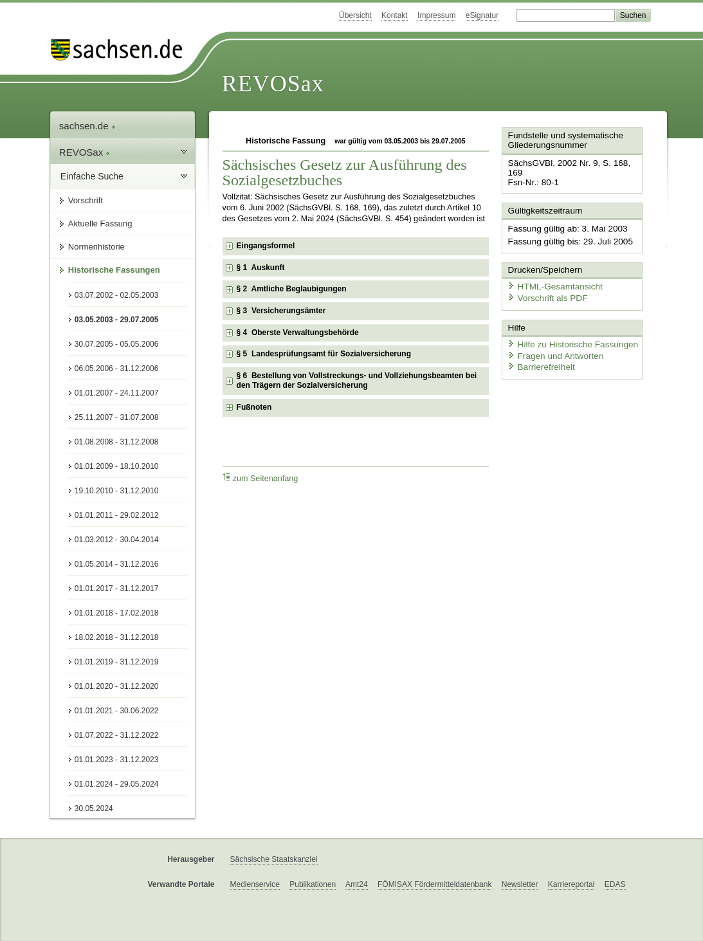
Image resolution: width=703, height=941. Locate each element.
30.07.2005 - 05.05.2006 (117, 344)
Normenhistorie (96, 246)
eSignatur (482, 15)
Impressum (436, 15)
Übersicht (355, 15)
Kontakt (394, 15)
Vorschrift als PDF (544, 284)
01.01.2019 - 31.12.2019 (117, 661)
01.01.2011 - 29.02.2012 (117, 515)
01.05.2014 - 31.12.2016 (117, 564)
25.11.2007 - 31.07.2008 (117, 417)
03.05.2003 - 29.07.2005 (117, 319)
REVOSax (273, 83)
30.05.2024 (94, 808)
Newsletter (520, 884)
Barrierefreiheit (538, 352)
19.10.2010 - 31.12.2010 (117, 490)
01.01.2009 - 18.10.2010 (117, 466)
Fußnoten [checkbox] (254, 407)
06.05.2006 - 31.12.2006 (117, 368)
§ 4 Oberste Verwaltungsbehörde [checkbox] (298, 332)
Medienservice (255, 884)
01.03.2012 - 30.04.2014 (117, 539)
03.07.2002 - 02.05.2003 (117, 295)
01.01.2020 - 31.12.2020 (117, 686)
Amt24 (356, 884)
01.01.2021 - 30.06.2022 (117, 710)
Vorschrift (85, 200)
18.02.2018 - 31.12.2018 (117, 637)
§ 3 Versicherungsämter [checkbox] (281, 310)
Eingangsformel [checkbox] (266, 245)
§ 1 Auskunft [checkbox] (261, 267)
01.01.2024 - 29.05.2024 (117, 784)
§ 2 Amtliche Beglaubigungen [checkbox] (292, 288)
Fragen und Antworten (552, 340)
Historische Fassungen (114, 270)
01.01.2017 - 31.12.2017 (117, 588)
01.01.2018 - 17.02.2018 (117, 612)
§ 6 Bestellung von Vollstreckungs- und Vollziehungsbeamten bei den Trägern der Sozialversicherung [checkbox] (357, 380)
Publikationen (312, 884)
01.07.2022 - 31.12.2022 (117, 735)
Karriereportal (571, 884)
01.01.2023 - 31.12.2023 (117, 759)
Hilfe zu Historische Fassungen (568, 329)
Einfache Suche (91, 176)
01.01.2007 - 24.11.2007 (117, 392)
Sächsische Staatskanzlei (274, 859)
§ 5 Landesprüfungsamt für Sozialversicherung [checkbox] (324, 353)
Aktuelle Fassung (100, 223)
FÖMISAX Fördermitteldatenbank (434, 884)
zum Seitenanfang (260, 478)
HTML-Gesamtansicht (551, 274)
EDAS (615, 884)
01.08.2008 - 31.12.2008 (117, 441)
